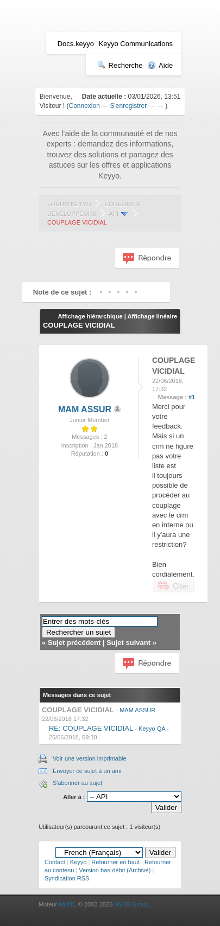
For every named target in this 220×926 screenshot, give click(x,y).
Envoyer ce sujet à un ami (87, 771)
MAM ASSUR (84, 409)
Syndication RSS (67, 878)
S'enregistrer (128, 106)
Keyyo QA (152, 728)
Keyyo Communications (136, 44)
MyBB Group (131, 904)
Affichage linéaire (152, 316)
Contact (55, 862)
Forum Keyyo (69, 204)
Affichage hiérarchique (90, 316)
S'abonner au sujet (77, 783)
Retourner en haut (115, 862)
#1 (191, 397)
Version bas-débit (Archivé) (114, 870)
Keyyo (78, 862)
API (113, 213)
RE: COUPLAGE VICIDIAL (91, 728)
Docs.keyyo (76, 44)
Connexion (84, 106)
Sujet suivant (128, 642)
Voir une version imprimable (90, 758)
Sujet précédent (74, 642)
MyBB (66, 904)
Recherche (120, 65)
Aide (160, 65)
